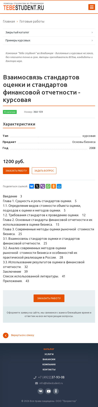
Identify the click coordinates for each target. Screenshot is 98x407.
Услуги (49, 354)
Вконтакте (40, 391)
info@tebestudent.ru (51, 383)
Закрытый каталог (17, 32)
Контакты (49, 369)
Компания (49, 364)
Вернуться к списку (18, 335)
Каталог (49, 349)
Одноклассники (56, 391)
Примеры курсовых (17, 40)
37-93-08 (51, 377)
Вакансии (49, 359)
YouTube (48, 391)
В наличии (10, 112)
